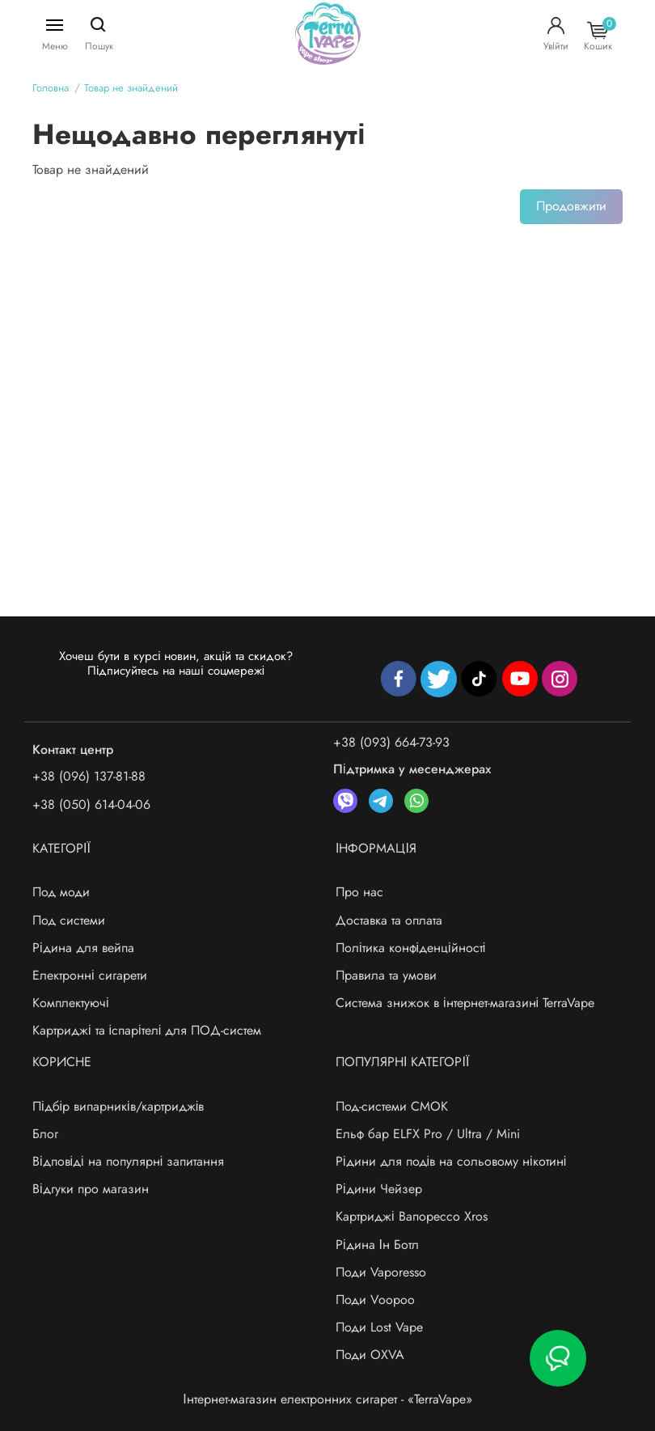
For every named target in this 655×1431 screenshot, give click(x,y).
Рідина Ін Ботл (377, 1244)
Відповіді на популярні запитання (128, 1161)
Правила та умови (386, 975)
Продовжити (571, 206)
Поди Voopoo (375, 1299)
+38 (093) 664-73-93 (391, 742)
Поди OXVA (370, 1354)
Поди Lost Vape (379, 1327)
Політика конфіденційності (410, 947)
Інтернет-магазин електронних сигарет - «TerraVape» (327, 1399)
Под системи (68, 920)
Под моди (61, 892)
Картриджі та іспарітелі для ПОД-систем (146, 1030)
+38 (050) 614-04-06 (91, 804)
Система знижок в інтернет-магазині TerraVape (465, 1002)
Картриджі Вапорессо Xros (412, 1216)
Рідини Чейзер (379, 1188)
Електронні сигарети (89, 975)
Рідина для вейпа (83, 947)
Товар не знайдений (131, 87)
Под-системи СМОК (392, 1106)
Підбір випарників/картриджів (118, 1106)
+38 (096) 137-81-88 (89, 776)
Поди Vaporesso (381, 1272)
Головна (50, 87)
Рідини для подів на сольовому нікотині (451, 1161)
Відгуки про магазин (90, 1188)
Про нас (359, 892)
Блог (45, 1133)
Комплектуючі (70, 1002)
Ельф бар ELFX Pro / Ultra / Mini (428, 1133)
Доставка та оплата (389, 920)
